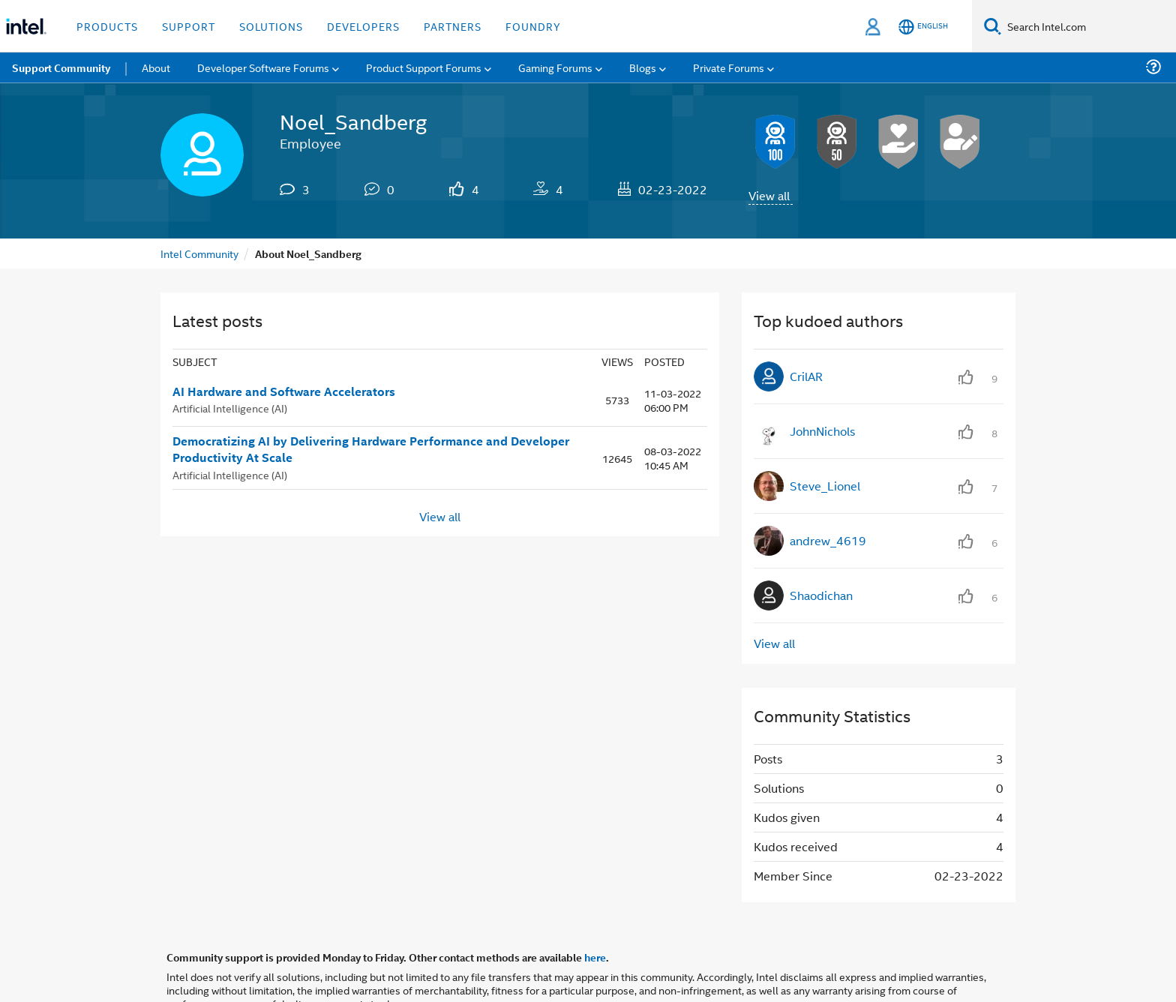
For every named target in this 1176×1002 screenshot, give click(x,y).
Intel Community (199, 253)
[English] (923, 26)
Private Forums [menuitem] (728, 67)
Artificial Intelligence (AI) (229, 408)
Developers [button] (363, 26)
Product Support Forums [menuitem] (424, 67)
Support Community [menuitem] (61, 67)
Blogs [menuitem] (642, 67)
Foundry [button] (533, 26)
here (595, 957)
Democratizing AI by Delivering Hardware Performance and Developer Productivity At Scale (370, 449)
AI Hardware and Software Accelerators (283, 391)
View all (769, 195)
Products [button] (107, 26)
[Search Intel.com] (1088, 26)
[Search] (992, 25)
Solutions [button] (271, 26)
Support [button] (188, 26)
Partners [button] (453, 26)
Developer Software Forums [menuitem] (263, 67)
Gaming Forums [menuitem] (555, 67)
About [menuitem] (156, 67)
